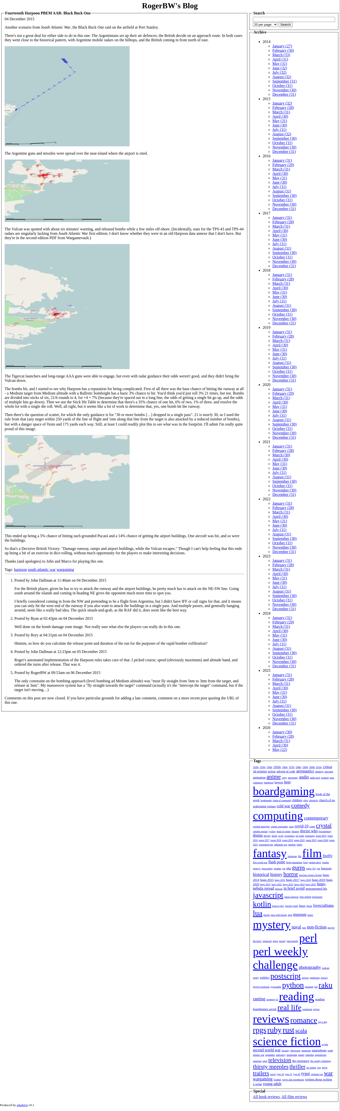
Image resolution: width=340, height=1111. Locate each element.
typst (305, 1073)
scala (301, 1030)
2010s (319, 767)
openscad (266, 941)
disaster (295, 831)
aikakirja (319, 771)
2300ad (327, 767)
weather (277, 1079)
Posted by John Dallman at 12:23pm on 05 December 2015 (60, 652)
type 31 (288, 1074)
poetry (256, 977)
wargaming (65, 569)
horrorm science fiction (310, 875)
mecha (266, 915)
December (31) (284, 94)
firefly (327, 856)
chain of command (282, 800)
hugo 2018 (305, 880)
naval (296, 927)
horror (290, 874)
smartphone (319, 1050)
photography (310, 967)
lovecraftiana (323, 905)
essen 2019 (287, 840)
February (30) (283, 50)
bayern (279, 782)
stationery (280, 1055)
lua (257, 913)
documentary (325, 831)
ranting (259, 998)
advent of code (286, 771)
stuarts (301, 1055)
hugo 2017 (292, 880)
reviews (271, 1018)
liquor (309, 906)
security (285, 1050)
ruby (274, 1030)
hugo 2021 (265, 884)
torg (319, 1067)
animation (259, 777)
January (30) (282, 732)
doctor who (309, 831)
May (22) (279, 750)
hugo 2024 (299, 884)
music (310, 915)
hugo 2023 (288, 884)
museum (299, 914)
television (279, 1060)
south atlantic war (42, 569)
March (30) (281, 455)
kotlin (262, 904)
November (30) (284, 90)
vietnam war (317, 1074)
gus (318, 868)
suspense (257, 1061)
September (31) (284, 81)
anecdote (329, 771)
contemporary (316, 818)
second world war (267, 1050)
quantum (309, 986)
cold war (283, 806)
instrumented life (316, 888)
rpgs (259, 1030)
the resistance (300, 1061)
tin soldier (311, 1067)
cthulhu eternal (260, 831)
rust (288, 1030)
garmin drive (315, 862)
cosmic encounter (279, 826)
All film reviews (294, 1097)
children (297, 800)
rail (316, 986)
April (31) (280, 59)
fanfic (299, 844)
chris (305, 800)
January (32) (282, 103)
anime (274, 776)
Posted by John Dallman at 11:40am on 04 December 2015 (60, 580)
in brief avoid (294, 888)
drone (274, 835)
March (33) (281, 55)
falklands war (280, 844)
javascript (268, 895)
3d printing (260, 771)
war (328, 1073)
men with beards (279, 915)
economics (289, 835)
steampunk (292, 1055)
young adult (272, 1084)
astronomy (293, 777)
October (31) (282, 86)
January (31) (282, 160)
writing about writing (318, 1079)
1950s (277, 767)
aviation (325, 777)
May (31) (279, 64)
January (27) (282, 46)
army (284, 777)
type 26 (280, 1074)
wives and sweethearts (293, 1079)
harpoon (20, 569)
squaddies (270, 1055)
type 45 (296, 1074)
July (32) (279, 72)
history (276, 874)
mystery (272, 924)
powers (305, 977)
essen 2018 (275, 840)
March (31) (281, 112)
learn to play (278, 906)
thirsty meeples (270, 1066)
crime (312, 826)
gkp (288, 868)
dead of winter (284, 831)
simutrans (306, 1050)
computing (278, 815)
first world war (260, 862)
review (316, 1009)
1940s (269, 767)
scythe (325, 1044)
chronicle (313, 800)
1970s (292, 767)
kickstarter (317, 897)
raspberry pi (272, 999)
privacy (324, 977)
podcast (326, 968)
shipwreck (295, 1050)
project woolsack (261, 986)
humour (279, 888)
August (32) (281, 77)
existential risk (266, 844)
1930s (263, 767)
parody (282, 941)
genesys (257, 868)
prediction (315, 977)
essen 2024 (323, 840)
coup (291, 826)
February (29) (283, 165)
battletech (269, 782)
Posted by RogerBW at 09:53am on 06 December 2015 (57, 673)
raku (325, 985)
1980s (298, 767)
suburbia (309, 1055)
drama (258, 835)
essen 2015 (321, 835)
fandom (292, 844)
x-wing (257, 1084)
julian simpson (291, 897)
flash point (276, 862)
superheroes (321, 1055)
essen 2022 (299, 840)
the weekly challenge (320, 1061)
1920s (256, 767)
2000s (312, 767)
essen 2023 (311, 840)
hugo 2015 (267, 880)
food (305, 862)
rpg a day (322, 1022)
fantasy (270, 853)
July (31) (279, 130)
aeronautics (305, 771)
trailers (261, 1073)
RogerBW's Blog (170, 5)
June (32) (279, 68)
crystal (324, 825)
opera (275, 941)
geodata (277, 868)
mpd (290, 915)
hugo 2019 (318, 880)
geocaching (267, 868)
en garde (300, 835)
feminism (292, 856)
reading (296, 996)
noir (304, 927)
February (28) (283, 108)
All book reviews (266, 1097)
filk (299, 856)
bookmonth (266, 800)
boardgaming (284, 791)
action (272, 771)
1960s (285, 767)
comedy (300, 805)
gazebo (325, 862)
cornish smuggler (261, 826)
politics (264, 977)
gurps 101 (311, 868)
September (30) (284, 138)
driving (267, 835)
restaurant (307, 1009)
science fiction (287, 1041)
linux (302, 906)
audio (304, 777)
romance (303, 1020)
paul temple (292, 941)
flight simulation (294, 862)
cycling (272, 831)
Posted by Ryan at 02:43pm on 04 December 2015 (53, 618)
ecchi (280, 835)
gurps (298, 867)
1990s (305, 767)
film (312, 853)
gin (283, 868)
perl (308, 937)
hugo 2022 (277, 884)
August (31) (281, 191)
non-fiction (317, 927)
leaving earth (291, 906)
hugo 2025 (311, 884)
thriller (297, 1066)
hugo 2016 (280, 880)
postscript (285, 976)
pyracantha (275, 986)
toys (325, 1067)
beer (287, 782)
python (293, 985)
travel (273, 1074)
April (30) (280, 116)
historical (261, 874)
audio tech (315, 777)
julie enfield (305, 897)
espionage (310, 835)
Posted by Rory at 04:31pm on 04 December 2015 (53, 635)
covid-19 (302, 826)
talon (265, 1061)
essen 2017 (264, 840)
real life (289, 1007)
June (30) (279, 125)
